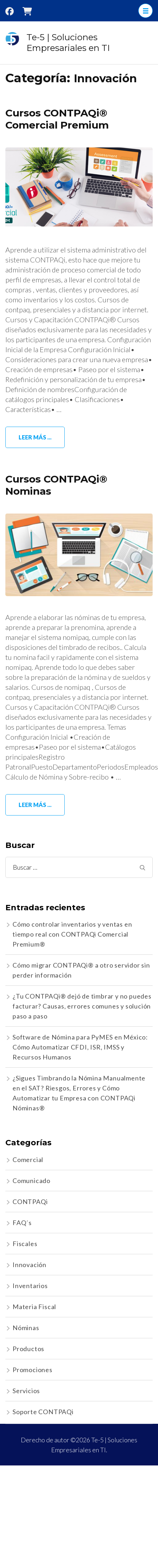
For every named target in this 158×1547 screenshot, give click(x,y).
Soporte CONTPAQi (43, 1412)
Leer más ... (35, 437)
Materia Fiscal (34, 1307)
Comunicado (31, 1180)
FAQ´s (22, 1222)
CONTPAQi (30, 1201)
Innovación (29, 1265)
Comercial (28, 1159)
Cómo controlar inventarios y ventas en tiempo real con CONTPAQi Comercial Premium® (72, 934)
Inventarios (30, 1286)
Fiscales (25, 1244)
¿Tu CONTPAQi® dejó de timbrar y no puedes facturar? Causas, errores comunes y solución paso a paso (82, 1006)
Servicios (26, 1391)
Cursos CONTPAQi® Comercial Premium (57, 119)
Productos (28, 1349)
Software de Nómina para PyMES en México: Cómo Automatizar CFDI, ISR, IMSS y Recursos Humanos (80, 1047)
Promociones (33, 1370)
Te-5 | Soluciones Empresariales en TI (68, 42)
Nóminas (26, 1328)
